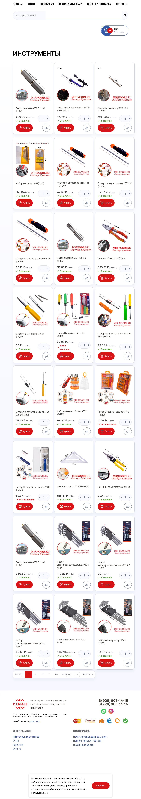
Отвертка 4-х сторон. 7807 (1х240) (24, 356)
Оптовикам (44, 4)
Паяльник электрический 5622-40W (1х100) (70, 116)
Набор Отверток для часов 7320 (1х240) (23, 520)
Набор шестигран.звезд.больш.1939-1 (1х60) (67, 601)
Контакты (132, 4)
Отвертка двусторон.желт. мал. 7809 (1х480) (23, 439)
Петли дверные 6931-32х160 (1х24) (24, 598)
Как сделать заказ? (72, 4)
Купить (16, 133)
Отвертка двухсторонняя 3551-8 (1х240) (23, 277)
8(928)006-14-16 (123, 743)
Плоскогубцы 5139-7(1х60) (111, 275)
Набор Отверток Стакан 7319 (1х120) (66, 439)
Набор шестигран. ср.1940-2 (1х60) (115, 682)
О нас (25, 4)
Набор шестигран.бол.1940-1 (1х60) (69, 682)
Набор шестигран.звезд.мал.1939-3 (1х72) (24, 684)
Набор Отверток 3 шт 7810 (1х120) (68, 356)
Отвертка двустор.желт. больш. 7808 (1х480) (114, 358)
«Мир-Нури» (24, 759)
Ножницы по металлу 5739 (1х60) (114, 518)
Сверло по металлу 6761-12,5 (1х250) (112, 116)
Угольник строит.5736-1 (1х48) (67, 518)
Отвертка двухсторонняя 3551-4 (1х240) (68, 197)
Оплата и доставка (105, 4)
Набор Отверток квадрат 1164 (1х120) (113, 439)
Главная (8, 4)
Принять (100, 785)
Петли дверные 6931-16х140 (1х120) (69, 275)
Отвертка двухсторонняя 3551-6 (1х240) (114, 197)
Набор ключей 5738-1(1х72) (20, 195)
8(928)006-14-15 (123, 739)
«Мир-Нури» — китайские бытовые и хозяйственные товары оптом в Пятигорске (44, 742)
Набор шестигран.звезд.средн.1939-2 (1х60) (113, 601)
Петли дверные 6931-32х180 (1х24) (24, 114)
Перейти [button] (77, 713)
